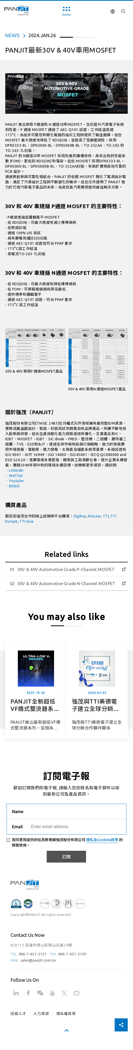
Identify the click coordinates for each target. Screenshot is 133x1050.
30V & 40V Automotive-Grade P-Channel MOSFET (66, 569)
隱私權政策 (66, 1014)
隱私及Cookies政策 (102, 840)
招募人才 (18, 1014)
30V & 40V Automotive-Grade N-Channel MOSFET (66, 583)
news (12, 35)
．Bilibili (12, 486)
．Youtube (14, 481)
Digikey (79, 516)
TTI (106, 516)
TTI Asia (26, 521)
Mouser (94, 516)
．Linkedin (14, 470)
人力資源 (41, 1014)
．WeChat (14, 475)
